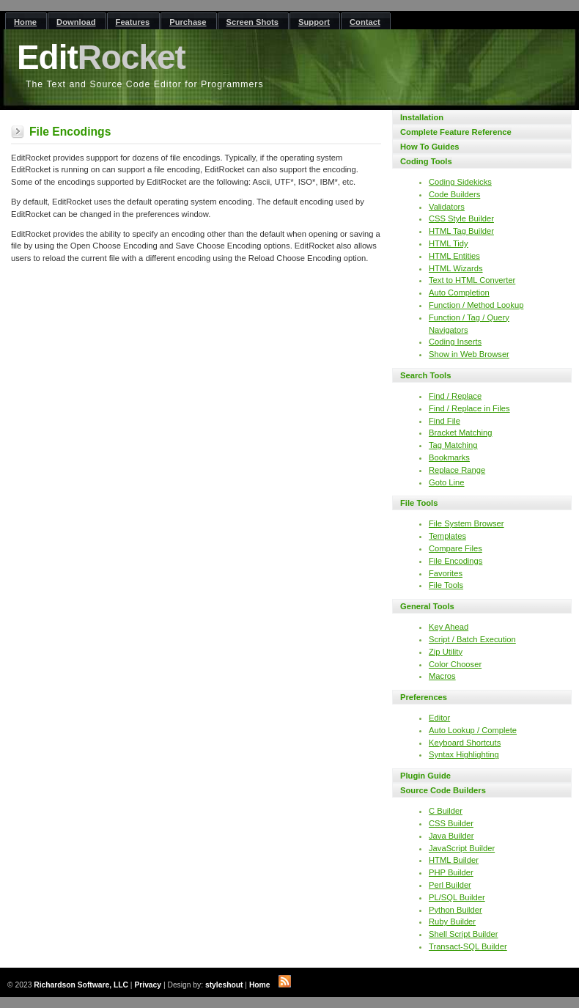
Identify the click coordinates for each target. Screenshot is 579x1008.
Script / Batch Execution (472, 639)
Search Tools (425, 375)
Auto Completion (459, 292)
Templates (447, 535)
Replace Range (457, 470)
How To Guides (430, 146)
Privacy (147, 985)
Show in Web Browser (469, 354)
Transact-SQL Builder (468, 946)
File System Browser (466, 523)
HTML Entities (454, 255)
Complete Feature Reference (456, 132)
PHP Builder (451, 872)
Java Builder (451, 835)
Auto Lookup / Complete (473, 730)
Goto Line (447, 482)
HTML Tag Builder (461, 231)
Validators (447, 206)
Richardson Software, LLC (81, 985)
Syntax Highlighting (464, 754)
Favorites (445, 573)
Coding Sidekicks (460, 181)
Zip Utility (445, 651)
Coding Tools (426, 161)
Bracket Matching (460, 432)
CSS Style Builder (461, 218)
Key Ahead (448, 626)
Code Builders (454, 194)
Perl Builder (450, 884)
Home (259, 985)
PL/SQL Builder (457, 897)
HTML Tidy (448, 243)
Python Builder (455, 909)
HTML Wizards (456, 268)
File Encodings (455, 560)
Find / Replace (455, 395)
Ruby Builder (452, 921)
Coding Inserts (455, 341)
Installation (421, 117)
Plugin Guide (425, 775)
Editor (439, 717)
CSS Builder (451, 823)
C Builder (445, 810)
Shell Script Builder (463, 934)
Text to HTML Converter (472, 280)
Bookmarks (449, 457)
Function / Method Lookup (476, 305)
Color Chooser (455, 664)
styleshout (224, 985)
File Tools (419, 503)
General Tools (427, 606)
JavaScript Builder (462, 848)
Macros (442, 676)
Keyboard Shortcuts (465, 742)
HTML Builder (454, 860)
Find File (444, 420)
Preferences (423, 697)
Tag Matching (453, 445)
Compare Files (455, 548)
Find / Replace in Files (469, 408)
